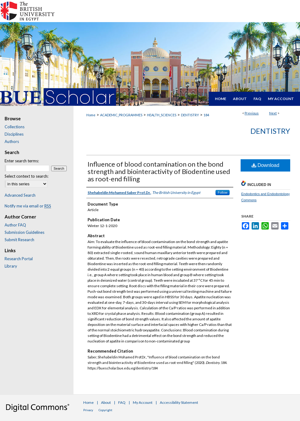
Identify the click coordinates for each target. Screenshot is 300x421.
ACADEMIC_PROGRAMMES (121, 115)
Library (11, 266)
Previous (252, 113)
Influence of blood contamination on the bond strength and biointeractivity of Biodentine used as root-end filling (159, 171)
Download (265, 165)
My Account (142, 402)
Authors (12, 141)
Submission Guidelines (24, 232)
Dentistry (270, 130)
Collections (14, 126)
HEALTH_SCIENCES (161, 115)
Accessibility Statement (179, 402)
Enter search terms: (22, 160)
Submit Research (19, 239)
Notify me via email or (28, 205)
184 (206, 115)
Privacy (88, 410)
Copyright (105, 410)
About (106, 402)
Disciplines (14, 134)
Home (91, 115)
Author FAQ (15, 224)
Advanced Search (20, 195)
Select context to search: (26, 176)
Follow (222, 192)
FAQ (122, 402)
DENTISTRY (190, 115)
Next (273, 113)
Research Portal (19, 258)
